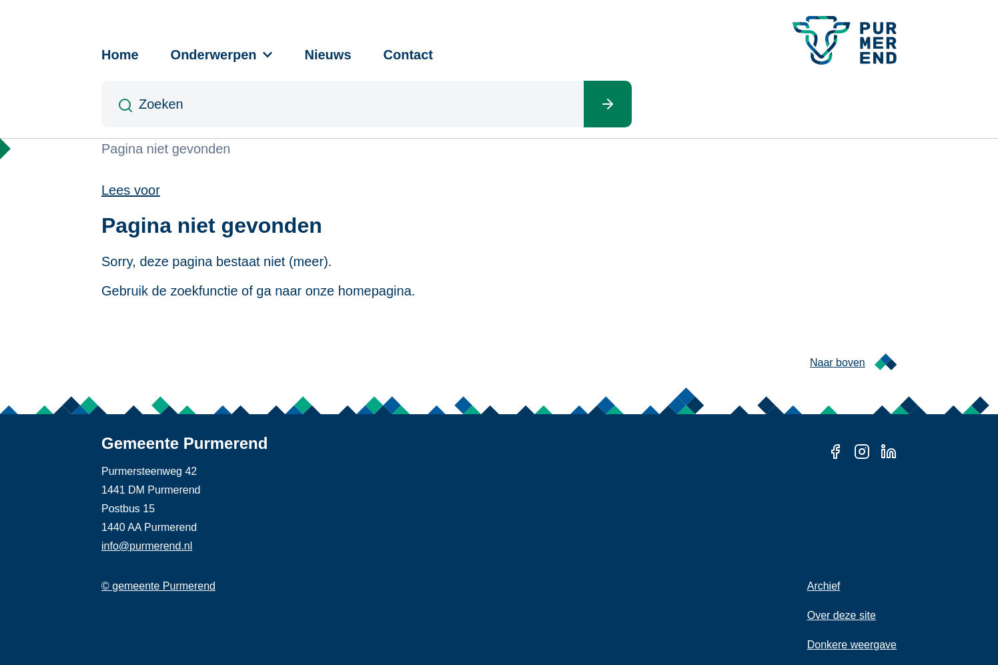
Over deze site (841, 615)
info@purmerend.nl (146, 546)
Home (120, 54)
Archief (824, 586)
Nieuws (328, 54)
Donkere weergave (852, 644)
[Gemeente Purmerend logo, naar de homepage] (845, 40)
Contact (408, 54)
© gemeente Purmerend (158, 586)
